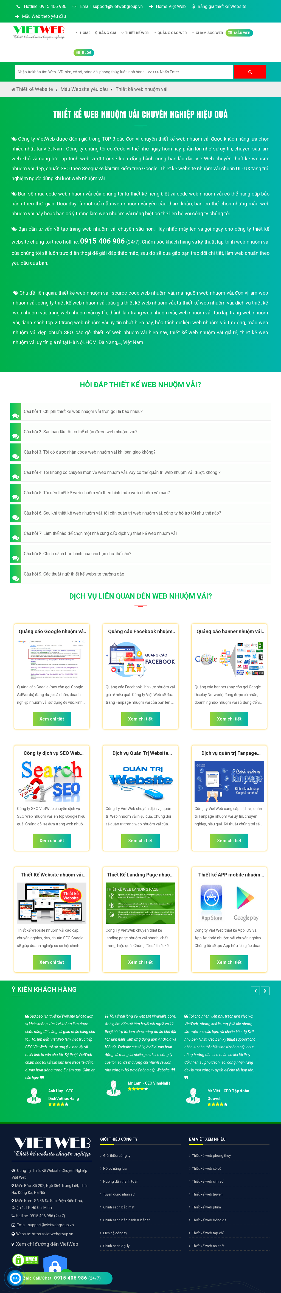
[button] (140, 411)
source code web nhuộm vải (143, 293)
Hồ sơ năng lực (113, 1168)
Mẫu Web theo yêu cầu (40, 16)
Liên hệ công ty (113, 1233)
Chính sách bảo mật (117, 1207)
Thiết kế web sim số (206, 1181)
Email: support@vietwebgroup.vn (107, 6)
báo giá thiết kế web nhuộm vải (141, 303)
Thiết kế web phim (205, 1207)
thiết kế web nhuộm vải (83, 293)
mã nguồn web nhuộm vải (204, 293)
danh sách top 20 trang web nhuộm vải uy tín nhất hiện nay (87, 322)
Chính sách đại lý (115, 1246)
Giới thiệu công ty (115, 1156)
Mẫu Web (239, 33)
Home (83, 33)
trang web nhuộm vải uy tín (77, 312)
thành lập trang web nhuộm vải (142, 312)
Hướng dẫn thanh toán (119, 1181)
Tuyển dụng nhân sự (117, 1194)
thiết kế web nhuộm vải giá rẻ (203, 332)
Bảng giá (105, 33)
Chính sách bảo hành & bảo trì (125, 1220)
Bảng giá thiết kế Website (218, 6)
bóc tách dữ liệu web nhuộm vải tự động (200, 322)
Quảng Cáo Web (170, 33)
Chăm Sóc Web (207, 33)
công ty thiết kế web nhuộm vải (72, 303)
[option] (140, 1059)
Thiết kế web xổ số (205, 1168)
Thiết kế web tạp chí (206, 1233)
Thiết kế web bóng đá (207, 1220)
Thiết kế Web (135, 33)
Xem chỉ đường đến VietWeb (47, 1244)
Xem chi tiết (52, 719)
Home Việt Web (167, 6)
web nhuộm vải (195, 312)
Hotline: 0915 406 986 (40, 6)
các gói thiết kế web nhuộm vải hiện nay (121, 332)
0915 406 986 (102, 241)
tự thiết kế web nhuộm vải (205, 303)
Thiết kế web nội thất (206, 1246)
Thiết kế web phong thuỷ (210, 1156)
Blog (84, 52)
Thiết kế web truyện (206, 1194)
